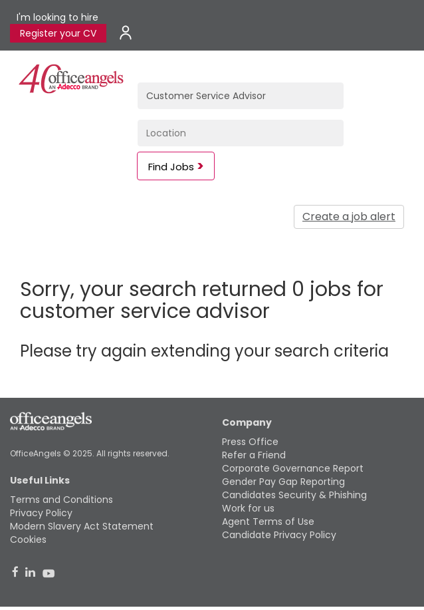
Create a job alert (348, 216)
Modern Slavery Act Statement (82, 526)
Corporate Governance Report (293, 468)
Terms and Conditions (61, 499)
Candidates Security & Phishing (294, 495)
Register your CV (58, 33)
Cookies (28, 539)
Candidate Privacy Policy (279, 534)
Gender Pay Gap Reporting (283, 481)
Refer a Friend (254, 455)
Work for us (248, 508)
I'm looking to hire (57, 17)
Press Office (250, 441)
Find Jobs (171, 167)
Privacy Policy (41, 513)
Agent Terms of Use (268, 521)
